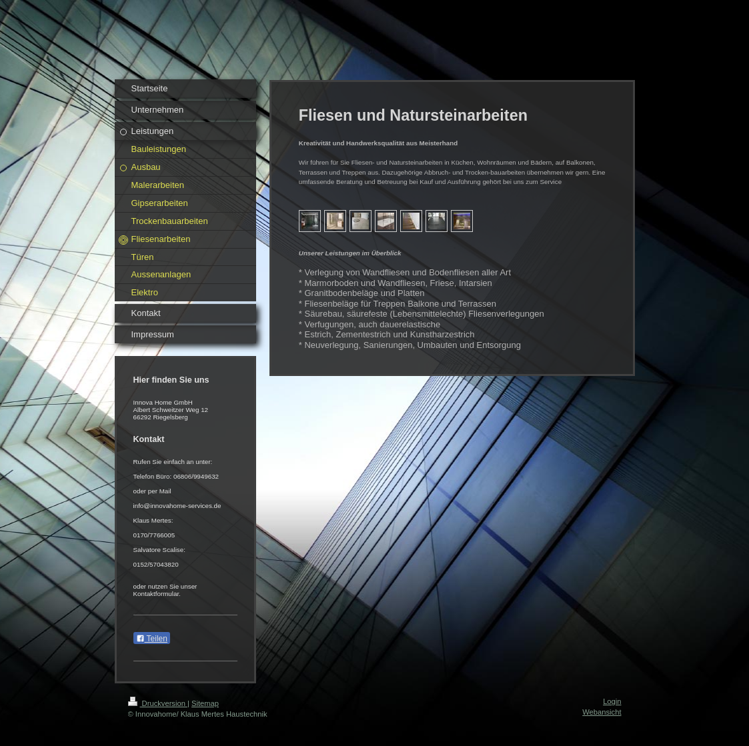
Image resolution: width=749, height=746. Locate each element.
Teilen (151, 638)
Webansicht (601, 712)
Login (612, 701)
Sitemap (205, 703)
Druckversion (158, 703)
